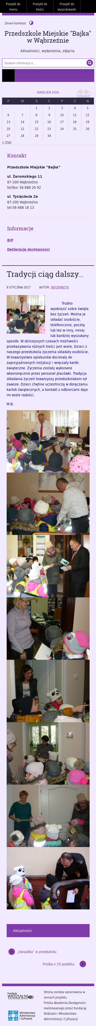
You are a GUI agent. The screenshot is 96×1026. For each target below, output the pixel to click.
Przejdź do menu (13, 7)
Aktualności (22, 930)
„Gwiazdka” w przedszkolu (36, 951)
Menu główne (8, 75)
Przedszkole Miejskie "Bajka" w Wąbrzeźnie (48, 37)
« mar (7, 142)
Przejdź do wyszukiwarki (67, 7)
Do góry (89, 6)
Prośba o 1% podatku (58, 964)
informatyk (60, 287)
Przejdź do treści (40, 7)
